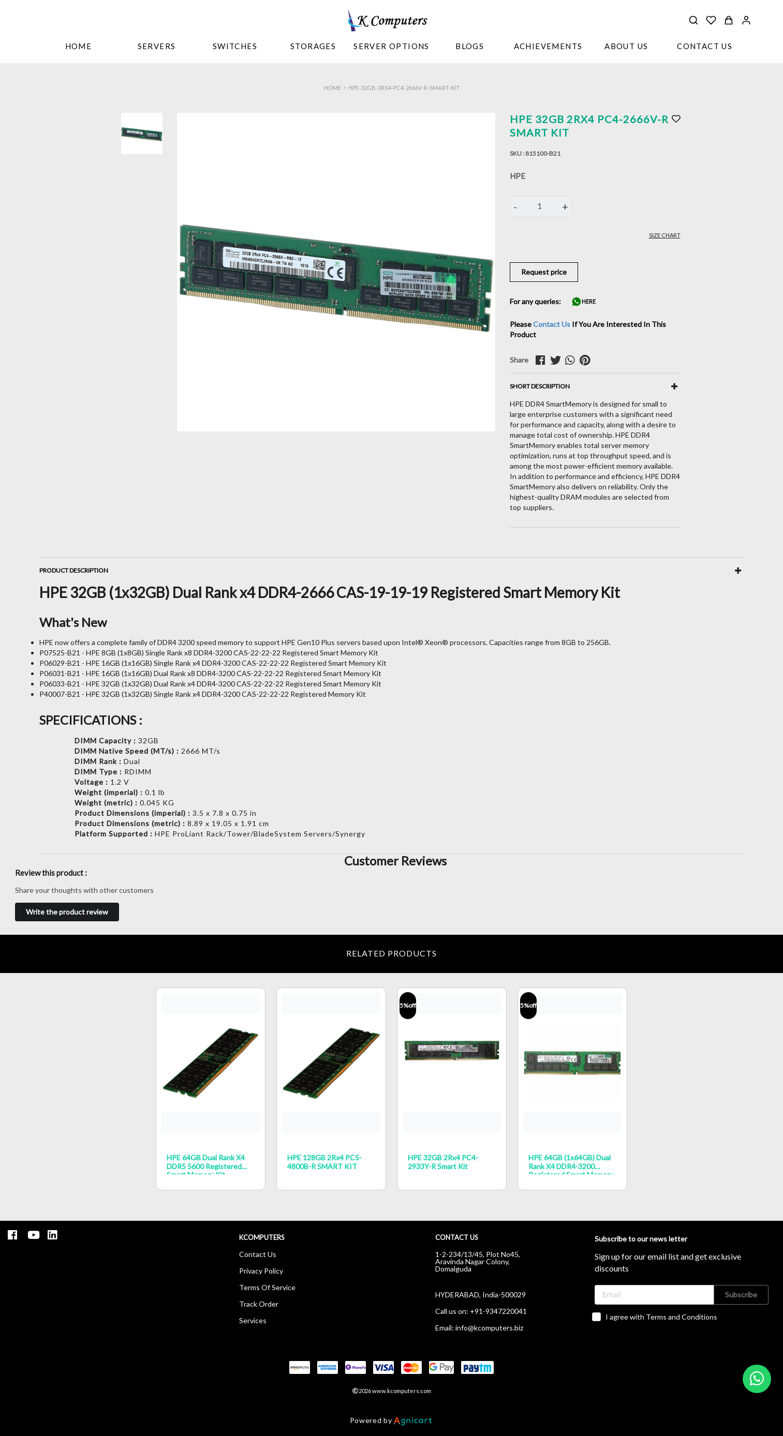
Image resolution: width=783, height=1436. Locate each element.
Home (332, 88)
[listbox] (156, 47)
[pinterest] (587, 360)
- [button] (515, 206)
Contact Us (551, 324)
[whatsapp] (572, 360)
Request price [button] (544, 271)
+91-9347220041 (498, 1311)
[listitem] (13, 1235)
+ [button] (565, 206)
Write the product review (67, 911)
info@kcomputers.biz (489, 1327)
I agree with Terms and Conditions (661, 1316)
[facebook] (543, 360)
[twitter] (557, 360)
